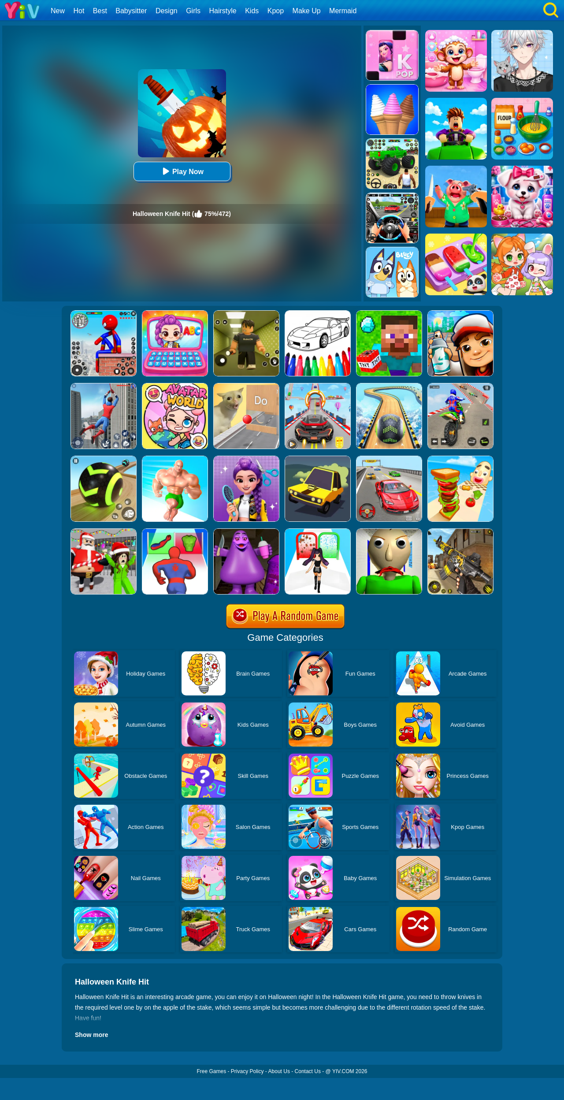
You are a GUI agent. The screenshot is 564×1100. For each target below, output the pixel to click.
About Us (279, 1071)
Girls (193, 11)
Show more (91, 1034)
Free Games (211, 1071)
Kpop (275, 11)
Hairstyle (223, 11)
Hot (78, 11)
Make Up (307, 11)
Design (167, 11)
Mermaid (342, 11)
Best (100, 11)
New (58, 11)
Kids (252, 11)
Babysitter (131, 11)
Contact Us (308, 1071)
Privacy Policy (247, 1071)
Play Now (182, 171)
